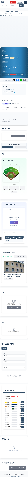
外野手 (11, 11)
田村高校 (8, 89)
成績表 (4, 348)
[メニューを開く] (0, 238)
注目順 (13, 237)
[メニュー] (25, 2)
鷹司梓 (7, 240)
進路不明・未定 (3, 15)
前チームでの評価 (7, 147)
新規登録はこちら (14, 225)
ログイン (13, 2)
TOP (2, 12)
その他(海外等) (19, 14)
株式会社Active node (15, 476)
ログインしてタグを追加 (9, 119)
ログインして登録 (14, 307)
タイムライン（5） (20, 256)
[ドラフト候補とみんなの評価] (2, 2)
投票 (22, 402)
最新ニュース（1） (7, 256)
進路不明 (7, 11)
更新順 (7, 237)
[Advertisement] (14, 31)
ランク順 (20, 237)
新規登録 (20, 2)
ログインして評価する (18, 136)
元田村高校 (6, 57)
